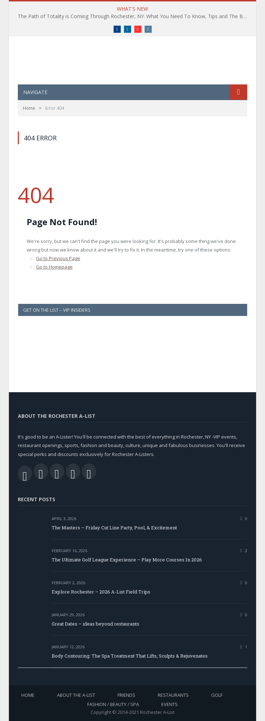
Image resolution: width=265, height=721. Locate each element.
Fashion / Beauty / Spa (113, 704)
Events (169, 704)
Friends (126, 695)
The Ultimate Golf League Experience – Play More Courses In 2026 (127, 559)
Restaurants (173, 695)
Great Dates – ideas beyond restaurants (95, 624)
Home (28, 695)
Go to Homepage (54, 267)
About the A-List (76, 695)
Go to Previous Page (58, 258)
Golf (217, 695)
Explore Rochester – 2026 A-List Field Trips (101, 591)
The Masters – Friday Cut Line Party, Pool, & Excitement (114, 527)
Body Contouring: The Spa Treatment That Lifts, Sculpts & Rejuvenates (130, 656)
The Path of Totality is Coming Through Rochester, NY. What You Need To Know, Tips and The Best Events (134, 16)
